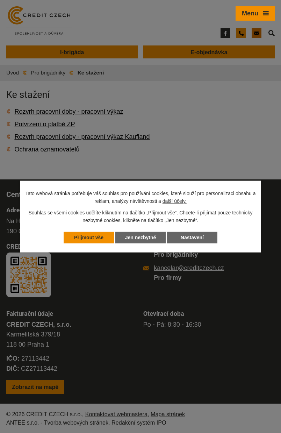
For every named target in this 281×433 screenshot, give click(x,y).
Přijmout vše (88, 237)
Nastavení (192, 237)
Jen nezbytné (140, 237)
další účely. (175, 201)
